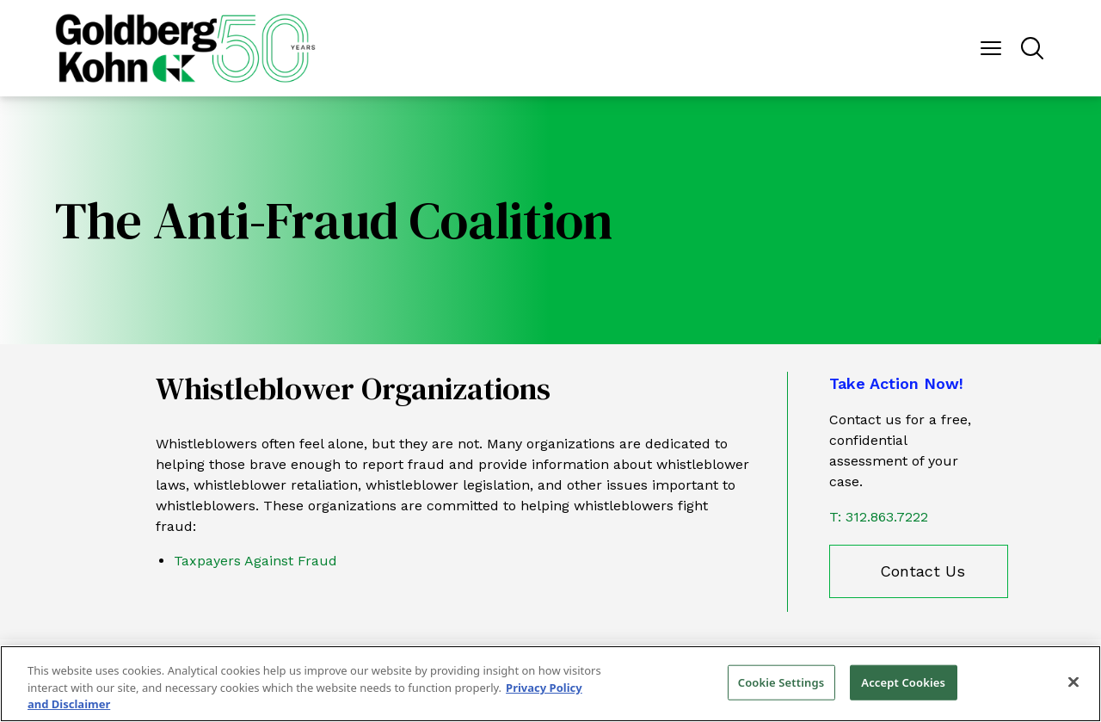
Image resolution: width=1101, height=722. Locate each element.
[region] (550, 683)
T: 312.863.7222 (878, 517)
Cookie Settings (781, 681)
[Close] (1073, 681)
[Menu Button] (991, 48)
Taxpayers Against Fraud (255, 560)
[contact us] (918, 571)
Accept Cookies (903, 681)
